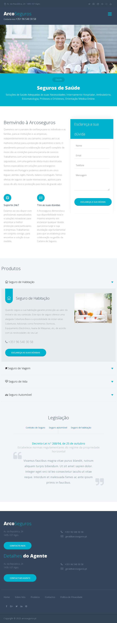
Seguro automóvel (58, 427)
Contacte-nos (17, 545)
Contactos (50, 597)
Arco (17, 13)
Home (7, 597)
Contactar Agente (20, 578)
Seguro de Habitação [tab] (59, 282)
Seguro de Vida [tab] (59, 381)
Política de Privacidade (71, 597)
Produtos (35, 597)
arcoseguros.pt (29, 618)
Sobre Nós (20, 597)
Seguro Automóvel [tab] (59, 394)
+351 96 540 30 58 (72, 531)
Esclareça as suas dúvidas (25, 352)
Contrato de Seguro (35, 427)
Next (112, 66)
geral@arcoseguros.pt (74, 536)
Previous (5, 66)
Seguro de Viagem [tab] (59, 368)
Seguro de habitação (81, 427)
